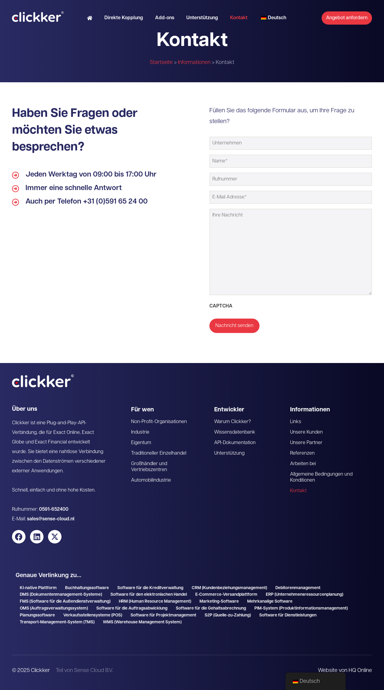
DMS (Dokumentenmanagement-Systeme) (61, 594)
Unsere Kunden (306, 432)
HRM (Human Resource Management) (155, 601)
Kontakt (239, 18)
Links (295, 421)
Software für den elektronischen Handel (148, 594)
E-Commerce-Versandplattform (226, 594)
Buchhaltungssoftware (87, 588)
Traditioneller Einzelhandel (158, 453)
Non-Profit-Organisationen (159, 421)
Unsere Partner (306, 442)
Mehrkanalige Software (269, 601)
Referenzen (302, 453)
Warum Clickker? (232, 421)
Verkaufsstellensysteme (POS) (92, 615)
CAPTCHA (220, 306)
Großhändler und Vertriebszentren (149, 467)
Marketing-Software (219, 601)
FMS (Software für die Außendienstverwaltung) (65, 601)
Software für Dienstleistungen (287, 615)
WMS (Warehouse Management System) (142, 622)
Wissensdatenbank (234, 432)
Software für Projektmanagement (163, 615)
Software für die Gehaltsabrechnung (211, 608)
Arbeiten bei (303, 464)
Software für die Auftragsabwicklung (131, 608)
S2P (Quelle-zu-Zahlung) (228, 615)
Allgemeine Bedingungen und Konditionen (321, 477)
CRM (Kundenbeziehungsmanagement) (229, 588)
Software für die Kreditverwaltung (150, 588)
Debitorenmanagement (297, 588)
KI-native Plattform (38, 588)
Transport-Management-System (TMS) (57, 622)
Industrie (140, 432)
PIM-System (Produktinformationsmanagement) (301, 608)
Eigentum (141, 442)
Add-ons (164, 18)
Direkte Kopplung (123, 18)
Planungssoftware (37, 615)
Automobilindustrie (151, 480)
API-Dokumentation (235, 442)
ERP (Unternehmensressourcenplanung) (304, 594)
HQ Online (360, 670)
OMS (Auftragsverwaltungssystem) (54, 608)
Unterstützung (202, 18)
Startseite (161, 62)
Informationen (194, 62)
